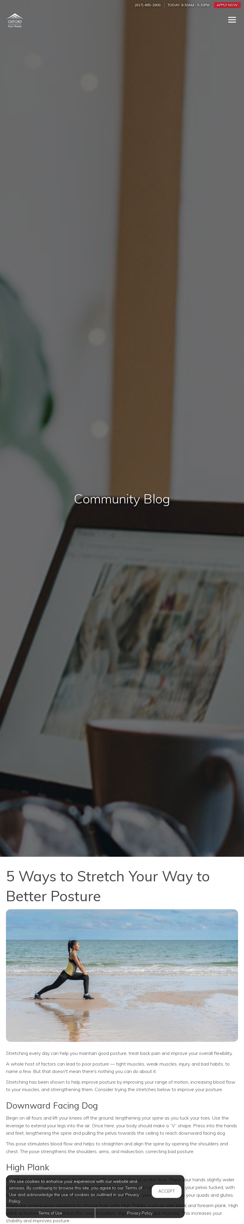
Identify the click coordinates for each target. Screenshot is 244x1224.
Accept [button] (166, 1191)
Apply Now (227, 5)
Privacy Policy (140, 1213)
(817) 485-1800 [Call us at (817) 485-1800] (147, 5)
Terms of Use (50, 1213)
